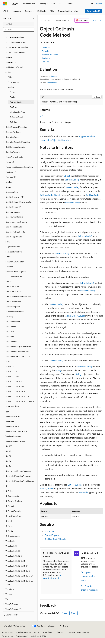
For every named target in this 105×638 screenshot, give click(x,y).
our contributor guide (52, 576)
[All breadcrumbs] (42, 20)
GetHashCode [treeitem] (15, 102)
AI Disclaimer (7, 632)
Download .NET (93, 11)
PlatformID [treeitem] (9, 162)
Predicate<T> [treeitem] (11, 172)
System (54, 76)
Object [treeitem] (10, 77)
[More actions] (100, 20)
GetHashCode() (72, 179)
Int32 (42, 116)
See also (45, 61)
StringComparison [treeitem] (13, 291)
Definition (46, 47)
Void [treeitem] (7, 599)
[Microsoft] (5, 3)
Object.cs (51, 82)
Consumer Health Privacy (77, 632)
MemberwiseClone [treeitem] (17, 112)
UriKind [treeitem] (8, 521)
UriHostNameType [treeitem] (13, 516)
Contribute (47, 632)
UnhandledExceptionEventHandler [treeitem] (19, 481)
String (58, 370)
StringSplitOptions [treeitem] (13, 301)
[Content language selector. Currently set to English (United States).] (14, 626)
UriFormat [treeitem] (9, 506)
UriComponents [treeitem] (12, 496)
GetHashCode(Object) (50, 194)
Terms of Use (7, 636)
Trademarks (21, 636)
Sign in (99, 3)
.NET (49, 20)
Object (67, 175)
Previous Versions (23, 632)
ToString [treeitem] (13, 122)
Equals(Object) (47, 488)
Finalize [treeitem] (13, 97)
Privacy (59, 632)
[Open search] (92, 3)
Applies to (46, 58)
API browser (61, 20)
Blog (36, 632)
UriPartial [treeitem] (9, 531)
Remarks (45, 51)
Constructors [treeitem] (13, 82)
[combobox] (18, 24)
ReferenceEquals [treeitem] (16, 117)
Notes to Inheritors (50, 54)
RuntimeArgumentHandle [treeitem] (16, 221)
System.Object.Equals (75, 315)
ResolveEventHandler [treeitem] (14, 216)
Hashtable (83, 492)
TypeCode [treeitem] (9, 421)
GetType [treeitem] (13, 107)
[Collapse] (33, 18)
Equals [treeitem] (12, 92)
